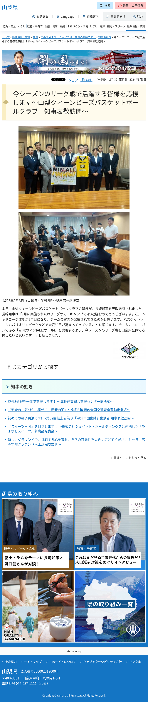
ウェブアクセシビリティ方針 (102, 661)
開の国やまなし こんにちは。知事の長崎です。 (68, 37)
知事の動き (104, 37)
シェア (73, 80)
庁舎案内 (11, 661)
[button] (130, 5)
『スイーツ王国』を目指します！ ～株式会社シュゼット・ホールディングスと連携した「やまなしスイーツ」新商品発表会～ (76, 429)
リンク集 (135, 661)
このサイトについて (62, 661)
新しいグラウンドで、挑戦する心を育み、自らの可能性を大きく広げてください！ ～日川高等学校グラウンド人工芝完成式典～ (76, 442)
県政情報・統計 (21, 37)
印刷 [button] (88, 80)
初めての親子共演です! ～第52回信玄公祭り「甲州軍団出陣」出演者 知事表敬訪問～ (71, 418)
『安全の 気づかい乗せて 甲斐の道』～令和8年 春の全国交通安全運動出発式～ (69, 409)
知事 (35, 37)
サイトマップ (33, 661)
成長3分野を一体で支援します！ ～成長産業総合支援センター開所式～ (61, 401)
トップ (6, 37)
